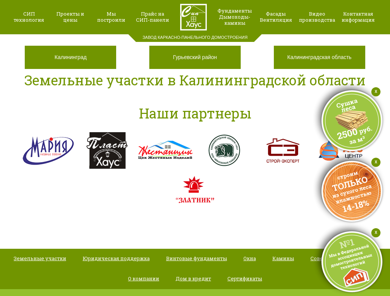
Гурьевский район (195, 57)
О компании (143, 278)
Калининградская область (319, 57)
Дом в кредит (193, 278)
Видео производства (317, 16)
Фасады (276, 13)
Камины (283, 258)
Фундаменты (234, 10)
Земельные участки (40, 258)
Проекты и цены (70, 16)
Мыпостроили (111, 16)
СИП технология (29, 16)
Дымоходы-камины (234, 19)
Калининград (70, 57)
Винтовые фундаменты (196, 258)
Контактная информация (358, 16)
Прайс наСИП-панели (152, 16)
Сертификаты (244, 278)
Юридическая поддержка (116, 258)
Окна (249, 258)
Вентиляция (276, 19)
